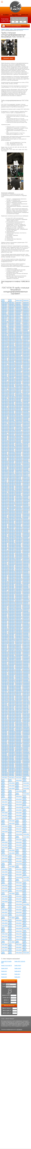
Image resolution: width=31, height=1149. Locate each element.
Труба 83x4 (18, 738)
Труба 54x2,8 (26, 621)
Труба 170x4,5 (24, 931)
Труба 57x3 (11, 643)
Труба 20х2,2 (12, 417)
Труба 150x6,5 (24, 909)
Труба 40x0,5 (12, 547)
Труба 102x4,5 (24, 796)
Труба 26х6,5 (5, 471)
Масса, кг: (6, 1002)
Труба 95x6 (25, 772)
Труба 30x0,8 (26, 490)
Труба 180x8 (5, 950)
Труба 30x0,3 (26, 489)
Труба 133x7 (5, 888)
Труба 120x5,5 (10, 842)
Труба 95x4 (25, 771)
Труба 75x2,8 (19, 712)
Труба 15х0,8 (12, 371)
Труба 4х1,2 (26, 304)
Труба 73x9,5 (19, 709)
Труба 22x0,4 (19, 428)
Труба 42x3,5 (19, 564)
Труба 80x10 (5, 735)
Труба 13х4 (25, 359)
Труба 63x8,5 (5, 668)
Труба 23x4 (11, 443)
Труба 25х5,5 (19, 461)
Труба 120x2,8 (17, 837)
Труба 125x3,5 (24, 853)
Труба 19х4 (11, 411)
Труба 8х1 (18, 323)
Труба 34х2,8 (19, 512)
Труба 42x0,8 (12, 559)
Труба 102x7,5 (10, 802)
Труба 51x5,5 (12, 606)
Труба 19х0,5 (12, 405)
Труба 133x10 (19, 890)
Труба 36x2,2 (5, 531)
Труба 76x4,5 (19, 722)
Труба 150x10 (19, 915)
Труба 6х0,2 (11, 310)
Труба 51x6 (18, 606)
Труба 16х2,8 (12, 383)
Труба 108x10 (19, 818)
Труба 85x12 (26, 752)
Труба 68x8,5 (12, 688)
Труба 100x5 (26, 783)
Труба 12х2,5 (26, 351)
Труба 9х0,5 (18, 327)
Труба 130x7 (19, 871)
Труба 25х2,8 (26, 458)
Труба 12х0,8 (19, 348)
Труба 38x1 (25, 537)
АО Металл (19, 1029)
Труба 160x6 (5, 923)
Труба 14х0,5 (12, 362)
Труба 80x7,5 (26, 733)
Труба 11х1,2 (5, 342)
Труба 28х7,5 (5, 489)
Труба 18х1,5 (26, 398)
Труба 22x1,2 (26, 430)
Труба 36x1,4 (26, 528)
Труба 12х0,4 (26, 346)
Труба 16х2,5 (5, 383)
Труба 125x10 (3, 864)
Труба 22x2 (4, 433)
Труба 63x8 (25, 666)
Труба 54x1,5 (12, 619)
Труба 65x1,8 (26, 671)
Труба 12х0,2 (12, 346)
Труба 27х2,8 (19, 475)
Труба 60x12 (12, 659)
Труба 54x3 (4, 622)
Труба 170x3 (26, 928)
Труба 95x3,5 (19, 771)
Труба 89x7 (11, 758)
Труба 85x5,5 (5, 749)
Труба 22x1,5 (12, 431)
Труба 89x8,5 (5, 759)
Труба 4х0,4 (18, 302)
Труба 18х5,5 (5, 404)
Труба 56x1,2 (26, 628)
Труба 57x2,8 (5, 643)
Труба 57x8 (4, 647)
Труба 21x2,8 (12, 426)
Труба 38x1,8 (5, 540)
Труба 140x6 (5, 898)
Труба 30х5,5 (5, 498)
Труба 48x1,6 (5, 581)
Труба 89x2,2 (12, 753)
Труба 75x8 (18, 716)
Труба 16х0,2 (19, 377)
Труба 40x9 (25, 556)
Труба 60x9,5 (26, 658)
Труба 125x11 (10, 864)
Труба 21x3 (18, 426)
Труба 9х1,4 (26, 329)
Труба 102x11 (24, 804)
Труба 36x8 (18, 536)
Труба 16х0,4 (5, 379)
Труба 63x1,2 (26, 659)
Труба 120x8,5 (24, 845)
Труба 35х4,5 (12, 524)
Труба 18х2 (18, 399)
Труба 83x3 (25, 737)
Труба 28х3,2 (26, 484)
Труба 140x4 (5, 896)
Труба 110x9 (19, 831)
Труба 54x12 (5, 628)
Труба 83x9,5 (12, 743)
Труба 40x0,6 (19, 547)
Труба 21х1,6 (5, 424)
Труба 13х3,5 (19, 359)
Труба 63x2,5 (19, 662)
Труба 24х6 (4, 453)
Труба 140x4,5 (10, 896)
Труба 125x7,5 (24, 858)
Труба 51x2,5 (12, 603)
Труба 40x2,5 (5, 552)
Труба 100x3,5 (3, 783)
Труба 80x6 (4, 733)
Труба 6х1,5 (26, 312)
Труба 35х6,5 (12, 525)
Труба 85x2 (18, 744)
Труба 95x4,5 (5, 772)
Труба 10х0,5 (12, 333)
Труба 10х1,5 (26, 334)
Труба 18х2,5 (5, 401)
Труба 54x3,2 (12, 622)
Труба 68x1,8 (5, 683)
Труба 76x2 (18, 719)
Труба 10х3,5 (5, 339)
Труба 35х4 (4, 524)
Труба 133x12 (3, 893)
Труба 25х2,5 (19, 458)
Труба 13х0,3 (12, 354)
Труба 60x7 (18, 656)
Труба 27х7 (4, 480)
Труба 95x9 (11, 775)
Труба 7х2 (4, 320)
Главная (3, 29)
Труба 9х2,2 (4, 332)
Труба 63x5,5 (19, 665)
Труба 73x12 (12, 711)
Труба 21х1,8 (12, 424)
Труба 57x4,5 (12, 644)
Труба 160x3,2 (17, 917)
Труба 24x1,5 (19, 448)
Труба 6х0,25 (19, 310)
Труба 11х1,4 (12, 342)
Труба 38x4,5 (12, 543)
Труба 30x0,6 (19, 490)
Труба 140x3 (12, 893)
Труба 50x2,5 (5, 593)
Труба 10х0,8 (26, 333)
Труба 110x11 (10, 834)
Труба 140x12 (19, 904)
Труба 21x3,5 (5, 427)
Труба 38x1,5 (19, 539)
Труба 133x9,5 (10, 890)
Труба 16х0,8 (26, 379)
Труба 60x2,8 (12, 653)
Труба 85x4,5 (19, 747)
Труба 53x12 (5, 618)
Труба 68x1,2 (5, 681)
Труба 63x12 (12, 669)
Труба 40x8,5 (19, 556)
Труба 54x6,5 (26, 624)
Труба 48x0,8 (26, 578)
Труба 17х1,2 (12, 389)
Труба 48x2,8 (12, 583)
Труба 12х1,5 (19, 349)
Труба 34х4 (18, 514)
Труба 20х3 (4, 418)
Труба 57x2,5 (26, 641)
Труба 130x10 (3, 877)
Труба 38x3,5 (26, 542)
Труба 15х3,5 (19, 376)
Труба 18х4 (11, 402)
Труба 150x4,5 (24, 907)
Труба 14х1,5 (26, 364)
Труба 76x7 (25, 724)
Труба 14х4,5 (19, 368)
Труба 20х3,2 (12, 418)
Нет (23, 21)
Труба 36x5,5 (12, 534)
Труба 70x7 (25, 697)
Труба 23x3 (18, 442)
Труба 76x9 (25, 725)
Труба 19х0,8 (26, 405)
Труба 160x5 (19, 920)
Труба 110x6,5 (10, 829)
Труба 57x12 (19, 649)
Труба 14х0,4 (5, 362)
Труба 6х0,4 (4, 311)
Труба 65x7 (11, 677)
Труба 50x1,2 (12, 590)
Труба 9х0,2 (26, 326)
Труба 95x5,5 (19, 772)
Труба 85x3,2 (26, 746)
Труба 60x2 (18, 652)
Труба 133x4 (19, 882)
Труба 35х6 (4, 525)
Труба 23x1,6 (5, 440)
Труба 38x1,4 (12, 539)
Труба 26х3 (4, 468)
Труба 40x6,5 (19, 555)
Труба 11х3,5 (26, 345)
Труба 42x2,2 (12, 562)
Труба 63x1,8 (26, 661)
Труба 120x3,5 (10, 839)
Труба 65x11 (5, 680)
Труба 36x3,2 (5, 533)
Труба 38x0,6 (12, 537)
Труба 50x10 (12, 599)
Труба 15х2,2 (12, 374)
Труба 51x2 (25, 602)
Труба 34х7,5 (12, 517)
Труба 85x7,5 (5, 750)
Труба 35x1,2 (5, 520)
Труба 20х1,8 (26, 415)
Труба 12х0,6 (12, 348)
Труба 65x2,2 (12, 672)
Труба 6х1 (4, 312)
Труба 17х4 (11, 393)
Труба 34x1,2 (19, 509)
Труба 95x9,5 (19, 775)
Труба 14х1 (4, 364)
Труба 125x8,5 (10, 861)
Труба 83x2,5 (12, 737)
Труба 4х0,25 (5, 302)
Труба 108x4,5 (24, 810)
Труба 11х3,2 (19, 345)
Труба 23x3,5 (5, 443)
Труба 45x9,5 (12, 578)
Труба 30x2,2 (26, 493)
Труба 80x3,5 (26, 730)
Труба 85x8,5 (18, 750)
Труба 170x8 (19, 936)
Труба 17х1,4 (19, 389)
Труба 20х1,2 (26, 414)
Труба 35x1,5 (19, 520)
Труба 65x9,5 (19, 678)
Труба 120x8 (19, 845)
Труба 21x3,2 (26, 426)
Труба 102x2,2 (3, 794)
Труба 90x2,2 (26, 760)
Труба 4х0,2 (26, 300)
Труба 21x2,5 (5, 426)
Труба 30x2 (18, 493)
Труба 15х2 (4, 374)
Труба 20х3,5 (19, 418)
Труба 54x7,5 (12, 625)
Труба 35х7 (18, 525)
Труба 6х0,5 (11, 311)
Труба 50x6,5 (19, 596)
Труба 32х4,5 (19, 505)
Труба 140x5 (19, 896)
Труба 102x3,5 (10, 796)
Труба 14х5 (25, 368)
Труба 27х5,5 (12, 478)
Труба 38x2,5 (26, 540)
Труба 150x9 (5, 915)
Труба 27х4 (18, 477)
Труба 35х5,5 (26, 524)
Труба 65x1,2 (26, 669)
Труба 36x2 (25, 530)
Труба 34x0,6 (26, 508)
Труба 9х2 (25, 330)
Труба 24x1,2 (5, 448)
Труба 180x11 (10, 952)
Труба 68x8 (4, 688)
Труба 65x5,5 (19, 675)
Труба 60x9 (18, 658)
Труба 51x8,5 (26, 608)
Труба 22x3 (11, 434)
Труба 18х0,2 (19, 395)
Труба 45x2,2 (5, 572)
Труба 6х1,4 (18, 312)
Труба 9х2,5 (11, 332)
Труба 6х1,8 (11, 314)
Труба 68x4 (4, 686)
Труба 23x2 (18, 440)
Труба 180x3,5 (24, 942)
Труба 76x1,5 (12, 719)
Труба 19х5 (25, 411)
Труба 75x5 (4, 715)
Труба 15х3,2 (12, 376)
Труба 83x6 (18, 740)
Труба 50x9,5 (5, 599)
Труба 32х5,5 (5, 506)
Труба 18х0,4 (5, 396)
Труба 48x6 (11, 586)
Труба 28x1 (4, 481)
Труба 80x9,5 (26, 734)
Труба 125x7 (19, 858)
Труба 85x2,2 (26, 744)
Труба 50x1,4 (19, 590)
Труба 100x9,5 (3, 791)
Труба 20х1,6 (19, 415)
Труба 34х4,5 (26, 514)
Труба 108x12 (3, 820)
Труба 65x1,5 (12, 671)
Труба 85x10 (12, 752)
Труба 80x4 (4, 731)
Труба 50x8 (11, 597)
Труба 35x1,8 (5, 521)
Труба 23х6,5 (19, 445)
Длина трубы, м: (7, 1013)
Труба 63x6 (25, 665)
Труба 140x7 (19, 898)
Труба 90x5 (25, 763)
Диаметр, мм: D (6, 995)
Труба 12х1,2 (5, 349)
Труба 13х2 (4, 358)
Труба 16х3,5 (5, 384)
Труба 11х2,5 (26, 343)
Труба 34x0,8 (5, 509)
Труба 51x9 (4, 609)
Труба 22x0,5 (26, 428)
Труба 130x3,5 (24, 866)
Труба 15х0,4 (19, 370)
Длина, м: (6, 1000)
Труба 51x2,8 (19, 603)
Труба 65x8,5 (5, 678)
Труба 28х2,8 (12, 484)
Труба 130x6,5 (10, 872)
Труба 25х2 (4, 458)
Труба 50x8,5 (19, 597)
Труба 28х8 (11, 489)
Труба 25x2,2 (12, 458)
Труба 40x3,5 (5, 553)
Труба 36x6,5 (26, 534)
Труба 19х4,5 (19, 411)
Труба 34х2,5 (12, 512)
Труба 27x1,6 (12, 474)
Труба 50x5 (25, 594)
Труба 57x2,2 (19, 641)
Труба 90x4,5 (19, 763)
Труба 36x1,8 (19, 530)
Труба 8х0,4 (18, 321)
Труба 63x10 (26, 668)
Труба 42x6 (25, 565)
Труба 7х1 (18, 317)
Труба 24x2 (11, 449)
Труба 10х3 (18, 337)
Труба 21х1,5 (26, 423)
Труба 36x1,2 (19, 528)
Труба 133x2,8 (17, 880)
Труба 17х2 (18, 390)
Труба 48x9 (25, 587)
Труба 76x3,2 (26, 721)
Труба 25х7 (11, 462)
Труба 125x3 (12, 853)
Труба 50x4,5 (19, 594)
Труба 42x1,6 (19, 561)
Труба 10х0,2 (19, 332)
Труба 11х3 (11, 345)
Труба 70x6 (11, 697)
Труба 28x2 (18, 483)
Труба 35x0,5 (5, 518)
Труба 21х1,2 (12, 423)
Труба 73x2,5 (19, 703)
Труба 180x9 (19, 950)
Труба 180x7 (19, 947)
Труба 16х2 (18, 381)
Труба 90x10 (12, 768)
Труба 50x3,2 (26, 593)
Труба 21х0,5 (12, 421)
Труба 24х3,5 (26, 451)
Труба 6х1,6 (4, 314)
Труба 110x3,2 (17, 823)
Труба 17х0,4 (5, 387)
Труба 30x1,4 (19, 492)
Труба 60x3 (18, 653)
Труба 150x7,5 (10, 912)
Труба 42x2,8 (26, 562)
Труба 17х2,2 (26, 390)
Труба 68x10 (5, 690)
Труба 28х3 (18, 484)
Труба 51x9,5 (12, 609)
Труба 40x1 (4, 549)
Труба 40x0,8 (26, 547)
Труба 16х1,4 (19, 380)
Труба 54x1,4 (5, 619)
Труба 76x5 (25, 722)
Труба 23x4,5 (19, 443)
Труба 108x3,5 (10, 810)
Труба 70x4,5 (19, 696)
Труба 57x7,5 (26, 646)
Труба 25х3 (4, 459)
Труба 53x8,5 (26, 615)
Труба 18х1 (4, 398)
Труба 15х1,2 (26, 371)
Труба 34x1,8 (19, 511)
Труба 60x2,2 (26, 652)
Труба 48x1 (4, 580)
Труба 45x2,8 (19, 572)
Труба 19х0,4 (5, 405)
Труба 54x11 (26, 627)
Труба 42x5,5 (19, 565)
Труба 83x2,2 (5, 737)
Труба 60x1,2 (12, 650)
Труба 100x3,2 (24, 780)
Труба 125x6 (5, 858)
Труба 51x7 (4, 608)
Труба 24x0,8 (19, 446)
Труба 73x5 (11, 706)
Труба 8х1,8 (26, 324)
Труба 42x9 (11, 568)
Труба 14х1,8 (12, 365)
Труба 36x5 (4, 534)
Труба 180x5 (19, 944)
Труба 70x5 (25, 696)
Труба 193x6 (26, 952)
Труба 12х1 (25, 348)
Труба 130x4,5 (10, 869)
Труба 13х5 (11, 361)
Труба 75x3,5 (12, 713)
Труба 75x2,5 (12, 712)
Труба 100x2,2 (24, 777)
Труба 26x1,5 (12, 465)
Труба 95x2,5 (19, 769)
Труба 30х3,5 (5, 496)
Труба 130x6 (5, 871)
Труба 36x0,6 (26, 527)
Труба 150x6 (19, 909)
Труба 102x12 (3, 807)
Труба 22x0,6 (5, 430)
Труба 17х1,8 (12, 390)
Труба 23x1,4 (19, 439)
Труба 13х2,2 (12, 358)
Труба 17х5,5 (5, 395)
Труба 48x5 (25, 584)
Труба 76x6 (11, 724)
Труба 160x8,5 (10, 926)
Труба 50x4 (11, 594)
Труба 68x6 (4, 687)
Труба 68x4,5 (12, 686)
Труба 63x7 (11, 666)
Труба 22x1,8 (26, 431)
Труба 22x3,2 (19, 434)
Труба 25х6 (25, 461)
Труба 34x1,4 (26, 509)
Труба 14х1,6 (5, 365)
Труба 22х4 (4, 436)
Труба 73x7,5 (19, 708)
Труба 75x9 (4, 718)
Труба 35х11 (12, 527)
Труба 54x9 (4, 627)
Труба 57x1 (25, 639)
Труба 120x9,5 (10, 847)
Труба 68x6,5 (12, 687)
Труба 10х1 (4, 334)
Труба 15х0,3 (12, 370)
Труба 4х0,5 (26, 302)
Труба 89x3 (4, 755)
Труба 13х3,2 (12, 359)
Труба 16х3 (18, 383)
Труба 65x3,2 (12, 674)
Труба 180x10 (3, 952)
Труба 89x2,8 (26, 753)
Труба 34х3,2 (5, 514)
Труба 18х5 (25, 402)
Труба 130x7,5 (24, 872)
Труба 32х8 (4, 508)
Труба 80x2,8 (5, 730)
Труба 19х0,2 (19, 404)
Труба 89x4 (25, 755)
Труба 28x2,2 (26, 483)
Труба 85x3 (18, 746)
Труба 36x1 (11, 528)
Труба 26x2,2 (12, 467)
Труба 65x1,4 (5, 671)
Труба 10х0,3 (26, 332)
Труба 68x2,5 (26, 683)
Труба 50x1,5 (26, 590)
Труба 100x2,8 (10, 780)
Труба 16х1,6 (5, 381)
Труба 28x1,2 (12, 481)
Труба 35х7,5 (26, 525)
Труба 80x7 (18, 733)
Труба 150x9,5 (10, 915)
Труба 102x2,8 (17, 794)
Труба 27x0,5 (19, 471)
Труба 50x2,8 (12, 593)
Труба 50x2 (18, 592)
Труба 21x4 (11, 427)
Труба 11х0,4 (26, 339)
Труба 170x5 (5, 933)
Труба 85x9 (25, 750)
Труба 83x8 (18, 741)
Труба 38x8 (4, 546)
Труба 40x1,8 (12, 550)
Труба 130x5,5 (24, 869)
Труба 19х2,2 (26, 408)
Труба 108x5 (5, 812)
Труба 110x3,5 (24, 823)
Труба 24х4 (4, 452)
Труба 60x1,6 (5, 652)
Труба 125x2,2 (17, 850)
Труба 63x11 (5, 669)
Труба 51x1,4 (26, 600)
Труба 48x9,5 (5, 589)
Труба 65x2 (4, 672)
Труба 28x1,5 (26, 481)
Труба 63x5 (11, 665)
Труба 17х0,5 (12, 387)
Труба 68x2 (11, 683)
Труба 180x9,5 (24, 950)
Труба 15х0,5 (26, 370)
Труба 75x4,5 (26, 713)
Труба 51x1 (11, 600)
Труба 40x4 (11, 553)
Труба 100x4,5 (17, 783)
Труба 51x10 (19, 609)
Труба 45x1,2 (19, 570)
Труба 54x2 (4, 621)
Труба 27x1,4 (26, 473)
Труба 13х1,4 (5, 357)
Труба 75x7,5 (12, 716)
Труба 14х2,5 (5, 367)
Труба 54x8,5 (26, 625)
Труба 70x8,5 (19, 699)
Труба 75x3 (25, 712)
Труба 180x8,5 (10, 950)
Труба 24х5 (18, 452)
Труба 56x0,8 (12, 628)
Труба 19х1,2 (12, 406)
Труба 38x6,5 (12, 545)
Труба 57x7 (18, 646)
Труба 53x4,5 (26, 612)
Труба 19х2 (18, 408)
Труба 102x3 (26, 793)
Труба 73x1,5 (12, 702)
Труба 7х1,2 (26, 317)
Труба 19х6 (11, 412)
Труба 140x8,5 (10, 901)
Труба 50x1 (4, 590)
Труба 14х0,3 (26, 361)
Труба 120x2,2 (3, 837)
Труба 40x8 (11, 556)
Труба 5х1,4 (11, 308)
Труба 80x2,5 (26, 728)
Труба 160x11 (10, 928)
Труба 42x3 (4, 564)
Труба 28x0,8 (26, 480)
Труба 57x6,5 (12, 646)
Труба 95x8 (25, 774)
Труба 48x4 (11, 584)
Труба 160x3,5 (24, 917)
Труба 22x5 (18, 436)
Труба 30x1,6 (5, 493)
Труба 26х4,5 (5, 470)
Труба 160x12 (19, 928)
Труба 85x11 (19, 752)
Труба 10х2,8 (12, 337)
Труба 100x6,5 (17, 785)
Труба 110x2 (12, 820)
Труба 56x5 (11, 634)
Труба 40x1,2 (12, 549)
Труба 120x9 (5, 847)
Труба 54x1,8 (26, 619)
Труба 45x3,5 (12, 574)
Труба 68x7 (18, 687)
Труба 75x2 (25, 711)
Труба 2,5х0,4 (10, 300)
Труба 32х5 (25, 505)
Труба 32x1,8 (19, 502)
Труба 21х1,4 (19, 423)
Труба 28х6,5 (19, 487)
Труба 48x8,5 (19, 587)
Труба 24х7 (18, 453)
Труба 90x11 (19, 768)
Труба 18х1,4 (19, 398)
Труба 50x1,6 (5, 592)
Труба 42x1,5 (12, 561)
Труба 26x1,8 (26, 465)
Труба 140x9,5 (24, 901)
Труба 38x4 (4, 543)
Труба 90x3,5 (5, 763)
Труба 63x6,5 (5, 666)
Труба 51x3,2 (5, 605)
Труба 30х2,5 (5, 495)
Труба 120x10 (19, 847)
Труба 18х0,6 (19, 396)
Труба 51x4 (18, 605)
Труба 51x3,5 (12, 605)
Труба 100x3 (19, 780)
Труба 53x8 (18, 615)
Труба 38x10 (5, 547)
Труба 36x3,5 (12, 533)
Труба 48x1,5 (26, 580)
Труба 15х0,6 (5, 371)
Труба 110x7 (19, 828)
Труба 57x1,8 (5, 641)
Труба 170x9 (5, 939)
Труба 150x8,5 (24, 912)
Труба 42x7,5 (19, 567)
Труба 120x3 (26, 836)
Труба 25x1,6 (19, 456)
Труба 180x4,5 (10, 944)
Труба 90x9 (25, 766)
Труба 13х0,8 (12, 355)
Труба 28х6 (11, 487)
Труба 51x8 (18, 608)
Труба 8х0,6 (4, 323)
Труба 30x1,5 (26, 492)
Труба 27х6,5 (26, 478)
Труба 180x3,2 (17, 942)
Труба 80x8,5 (12, 734)
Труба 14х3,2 (26, 367)
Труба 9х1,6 (11, 330)
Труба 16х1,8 (12, 381)
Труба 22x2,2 (12, 433)
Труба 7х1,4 (4, 318)
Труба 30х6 (11, 498)
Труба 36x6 (18, 534)
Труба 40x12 (26, 558)
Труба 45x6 (18, 575)
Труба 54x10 (19, 627)
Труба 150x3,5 (10, 907)
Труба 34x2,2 (5, 512)
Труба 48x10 (12, 589)
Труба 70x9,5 (5, 700)
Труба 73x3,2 (12, 705)
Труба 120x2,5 (10, 837)
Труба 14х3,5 (5, 368)
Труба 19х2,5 (5, 409)
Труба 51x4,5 (26, 605)
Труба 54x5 (4, 624)
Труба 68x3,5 (26, 684)
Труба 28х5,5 (5, 487)
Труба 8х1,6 (18, 324)
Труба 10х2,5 (5, 337)
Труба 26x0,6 (5, 464)
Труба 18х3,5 (5, 402)
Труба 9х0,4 (11, 327)
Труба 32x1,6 (12, 502)
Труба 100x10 (10, 791)
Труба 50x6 (11, 596)
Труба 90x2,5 (5, 762)
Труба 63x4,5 (5, 665)
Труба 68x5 (18, 686)
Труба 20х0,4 (19, 412)
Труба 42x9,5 (19, 568)
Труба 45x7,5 (12, 577)
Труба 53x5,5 (12, 614)
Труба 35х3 (11, 522)
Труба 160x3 (12, 917)
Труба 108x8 (19, 815)
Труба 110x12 (19, 834)
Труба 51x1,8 (19, 602)
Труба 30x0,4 (5, 490)
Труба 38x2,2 (19, 540)
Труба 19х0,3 (26, 404)
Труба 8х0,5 (26, 321)
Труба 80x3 (11, 730)
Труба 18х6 (11, 404)
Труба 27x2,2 (5, 475)
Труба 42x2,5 (19, 562)
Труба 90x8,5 (19, 766)
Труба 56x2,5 (19, 631)
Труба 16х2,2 (26, 381)
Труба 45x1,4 (26, 570)
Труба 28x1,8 (12, 483)
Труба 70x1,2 (12, 691)
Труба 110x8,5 (10, 831)
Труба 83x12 (5, 744)
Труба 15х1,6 (19, 373)
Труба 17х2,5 (5, 392)
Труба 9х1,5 (4, 330)
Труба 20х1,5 (12, 415)
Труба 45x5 (4, 575)
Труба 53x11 (26, 617)
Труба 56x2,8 (26, 631)
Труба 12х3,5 (26, 352)
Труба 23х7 (25, 445)
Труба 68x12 (19, 690)
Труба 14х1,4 (19, 364)
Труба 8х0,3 (11, 321)
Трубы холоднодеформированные (21, 29)
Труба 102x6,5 (24, 799)
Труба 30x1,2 (12, 492)
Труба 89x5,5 (19, 756)
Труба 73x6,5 (5, 708)
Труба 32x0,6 (26, 499)
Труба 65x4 (25, 674)
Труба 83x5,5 (12, 740)
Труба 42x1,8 (26, 561)
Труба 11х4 (4, 346)
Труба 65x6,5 (5, 677)
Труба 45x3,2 (5, 574)
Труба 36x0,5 (19, 527)
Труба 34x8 (18, 517)
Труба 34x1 (11, 509)
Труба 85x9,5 (5, 752)
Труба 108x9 (5, 818)
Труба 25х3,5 (19, 459)
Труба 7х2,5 (18, 320)
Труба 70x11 (19, 700)
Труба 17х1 (4, 389)
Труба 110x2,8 (3, 823)
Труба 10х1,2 (12, 334)
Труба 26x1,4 (5, 465)
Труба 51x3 (25, 603)
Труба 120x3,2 (3, 839)
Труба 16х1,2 (12, 380)
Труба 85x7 (25, 749)
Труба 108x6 (19, 812)
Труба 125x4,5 (10, 855)
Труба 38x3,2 (19, 542)
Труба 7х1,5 (11, 318)
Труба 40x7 (25, 555)
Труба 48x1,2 (12, 580)
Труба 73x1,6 (19, 702)
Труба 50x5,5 (5, 596)
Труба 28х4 (11, 486)
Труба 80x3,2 (19, 730)
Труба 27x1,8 (19, 474)
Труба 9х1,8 (18, 330)
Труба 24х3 (11, 451)
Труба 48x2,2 (26, 581)
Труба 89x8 (25, 758)
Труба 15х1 (18, 371)
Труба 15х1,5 (12, 373)
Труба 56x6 (25, 634)
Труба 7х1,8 (26, 318)
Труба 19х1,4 (19, 406)
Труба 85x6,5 (19, 749)
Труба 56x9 (11, 637)
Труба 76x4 (11, 722)
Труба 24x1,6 (26, 448)
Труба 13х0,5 (26, 354)
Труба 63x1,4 (5, 661)
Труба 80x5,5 (26, 731)
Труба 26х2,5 (19, 467)
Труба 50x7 (25, 596)
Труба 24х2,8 (5, 451)
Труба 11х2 (11, 343)
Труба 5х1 (25, 307)
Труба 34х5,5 (12, 515)
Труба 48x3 (18, 583)
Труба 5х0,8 (18, 307)
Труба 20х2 (4, 417)
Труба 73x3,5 (19, 705)
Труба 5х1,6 (26, 308)
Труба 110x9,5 (24, 831)
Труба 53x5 (4, 614)
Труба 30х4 (11, 496)
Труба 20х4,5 (5, 420)
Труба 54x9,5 (12, 627)
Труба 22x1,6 (19, 431)
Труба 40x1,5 (26, 549)
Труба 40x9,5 (5, 558)
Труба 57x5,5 (26, 644)
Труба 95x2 (4, 769)
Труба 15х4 (25, 376)
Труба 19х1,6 (5, 408)
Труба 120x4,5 (24, 839)
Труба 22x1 (18, 430)
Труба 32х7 (18, 506)
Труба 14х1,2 (12, 364)
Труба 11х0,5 (5, 340)
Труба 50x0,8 (26, 589)
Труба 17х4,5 (19, 393)
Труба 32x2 (25, 502)
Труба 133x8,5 (24, 888)
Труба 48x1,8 (12, 581)
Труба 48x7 (25, 586)
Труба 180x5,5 (24, 944)
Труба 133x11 (24, 890)
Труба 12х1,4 (12, 349)
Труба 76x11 (19, 727)
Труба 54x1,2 (26, 618)
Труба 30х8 (11, 499)
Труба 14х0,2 (19, 361)
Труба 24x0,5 (5, 446)
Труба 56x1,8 (26, 630)
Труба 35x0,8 (19, 518)
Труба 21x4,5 (19, 427)
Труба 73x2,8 (26, 703)
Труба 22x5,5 (26, 436)
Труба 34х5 (4, 515)
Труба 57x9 (18, 647)
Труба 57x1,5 (19, 640)
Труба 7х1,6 (18, 318)
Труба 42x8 (25, 567)
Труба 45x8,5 (26, 577)
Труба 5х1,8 (4, 310)
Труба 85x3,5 (5, 747)
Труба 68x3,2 (19, 684)
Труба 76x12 (26, 727)
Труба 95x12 (12, 777)
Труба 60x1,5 (26, 650)
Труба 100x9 (26, 788)
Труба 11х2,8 (5, 345)
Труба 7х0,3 (11, 315)
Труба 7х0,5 (26, 315)
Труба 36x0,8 (5, 528)
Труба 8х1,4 (4, 324)
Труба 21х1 (4, 423)
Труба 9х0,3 (4, 327)
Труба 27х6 (18, 478)
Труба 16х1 (4, 380)
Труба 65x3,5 (19, 674)
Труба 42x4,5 (5, 565)
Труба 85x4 (11, 747)
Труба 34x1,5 (5, 511)
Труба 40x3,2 (26, 552)
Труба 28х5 (25, 486)
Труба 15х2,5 (19, 374)
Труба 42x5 (11, 565)
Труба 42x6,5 (5, 567)
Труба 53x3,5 (12, 612)
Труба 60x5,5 (5, 656)
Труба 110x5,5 (24, 826)
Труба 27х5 (4, 478)
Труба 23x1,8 (12, 440)
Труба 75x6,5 (26, 715)
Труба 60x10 (5, 659)
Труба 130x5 (19, 869)
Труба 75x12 (5, 719)
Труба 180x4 (5, 944)
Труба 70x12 (26, 700)
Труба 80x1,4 (5, 728)
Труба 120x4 (19, 839)
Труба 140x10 (3, 904)
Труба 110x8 (5, 831)
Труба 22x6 (4, 437)
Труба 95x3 (4, 771)
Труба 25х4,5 (5, 461)
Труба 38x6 (4, 545)
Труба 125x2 (12, 850)
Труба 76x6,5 (19, 724)
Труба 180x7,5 (24, 947)
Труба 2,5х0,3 (3, 300)
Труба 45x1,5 (5, 571)
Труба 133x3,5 (10, 882)
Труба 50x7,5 (5, 597)
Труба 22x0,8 (12, 430)
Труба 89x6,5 (5, 758)
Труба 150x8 (19, 912)
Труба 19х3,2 (26, 409)
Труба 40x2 (18, 550)
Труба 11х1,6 (26, 342)
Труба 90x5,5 (5, 765)
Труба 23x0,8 (26, 437)
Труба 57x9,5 (26, 647)
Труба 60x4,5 (19, 655)
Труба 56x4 (25, 633)
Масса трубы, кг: (7, 1010)
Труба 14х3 (18, 367)
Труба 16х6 (11, 386)
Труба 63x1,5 (12, 661)
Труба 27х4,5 (26, 477)
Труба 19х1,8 (12, 408)
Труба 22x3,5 (26, 434)
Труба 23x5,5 (5, 445)
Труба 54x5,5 (12, 624)
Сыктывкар (19, 15)
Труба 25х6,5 (5, 462)
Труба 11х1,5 (19, 342)
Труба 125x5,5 (24, 855)
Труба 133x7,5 (10, 888)
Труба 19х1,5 (26, 406)
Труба (3, 984)
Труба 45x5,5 (12, 575)
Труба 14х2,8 (12, 367)
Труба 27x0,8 (5, 473)
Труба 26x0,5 (26, 462)
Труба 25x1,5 (12, 456)
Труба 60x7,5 (26, 656)
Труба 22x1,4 (5, 431)
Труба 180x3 (12, 941)
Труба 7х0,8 (11, 317)
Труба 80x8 (4, 734)
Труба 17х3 (18, 392)
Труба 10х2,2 (26, 336)
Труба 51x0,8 (5, 600)
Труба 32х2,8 (19, 503)
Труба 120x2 (26, 834)
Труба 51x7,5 (12, 608)
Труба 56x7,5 (19, 636)
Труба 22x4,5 (12, 436)
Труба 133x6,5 (24, 885)
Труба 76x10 (12, 727)
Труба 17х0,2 (19, 386)
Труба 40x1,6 (5, 550)
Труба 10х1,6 (5, 336)
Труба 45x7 (4, 577)
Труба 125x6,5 (10, 858)
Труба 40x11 (19, 558)
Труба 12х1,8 (5, 351)
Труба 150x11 (24, 915)
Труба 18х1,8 (12, 399)
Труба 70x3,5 (5, 696)
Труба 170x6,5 (24, 934)
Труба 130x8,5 (10, 874)
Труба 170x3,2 (3, 931)
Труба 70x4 (11, 696)
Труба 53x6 (18, 614)
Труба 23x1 (4, 439)
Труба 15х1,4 (5, 373)
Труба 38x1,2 (5, 539)
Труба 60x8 (4, 658)
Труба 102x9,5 (10, 804)
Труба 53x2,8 (19, 611)
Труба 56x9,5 (19, 637)
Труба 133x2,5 (10, 880)
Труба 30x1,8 (12, 493)
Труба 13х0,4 (19, 354)
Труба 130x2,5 (24, 864)
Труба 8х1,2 (26, 323)
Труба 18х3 (18, 401)
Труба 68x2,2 (19, 683)
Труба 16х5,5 (5, 386)
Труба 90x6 (11, 765)
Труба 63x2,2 (12, 662)
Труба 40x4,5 (19, 553)
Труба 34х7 (4, 517)
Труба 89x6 (25, 756)
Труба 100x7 (26, 785)
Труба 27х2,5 (12, 475)
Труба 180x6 (5, 947)
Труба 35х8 (4, 527)
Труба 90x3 (18, 762)
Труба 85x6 (11, 749)
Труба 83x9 (4, 743)
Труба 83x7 (4, 741)
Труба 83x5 (4, 740)
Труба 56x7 (11, 636)
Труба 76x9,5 (5, 727)
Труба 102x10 (19, 804)
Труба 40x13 (5, 559)
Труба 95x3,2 (12, 771)
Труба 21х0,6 (19, 421)
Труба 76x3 (18, 721)
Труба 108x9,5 (10, 818)
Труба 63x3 (4, 664)
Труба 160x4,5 (10, 920)
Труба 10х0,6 (19, 333)
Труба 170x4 (19, 931)
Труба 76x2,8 (12, 721)
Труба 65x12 (12, 680)
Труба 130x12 (19, 877)
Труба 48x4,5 (19, 584)
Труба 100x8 (12, 788)
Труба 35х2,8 (5, 522)
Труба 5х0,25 (12, 305)
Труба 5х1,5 (18, 308)
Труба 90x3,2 (26, 762)
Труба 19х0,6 (19, 405)
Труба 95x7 (11, 774)
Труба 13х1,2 (26, 355)
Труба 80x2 (11, 728)
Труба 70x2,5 (5, 694)
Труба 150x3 (26, 904)
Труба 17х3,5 (5, 393)
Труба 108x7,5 (10, 815)
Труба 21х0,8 (26, 421)
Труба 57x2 (11, 641)
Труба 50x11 (19, 599)
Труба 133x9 (5, 890)
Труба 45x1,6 (12, 571)
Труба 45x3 (25, 572)
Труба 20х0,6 (5, 414)
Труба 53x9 (4, 617)
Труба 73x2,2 (12, 703)
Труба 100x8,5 (17, 788)
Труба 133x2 (26, 877)
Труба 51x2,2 (5, 603)
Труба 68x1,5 (19, 681)
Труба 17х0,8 (26, 387)
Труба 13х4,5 (5, 361)
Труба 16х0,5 (12, 379)
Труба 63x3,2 (12, 664)
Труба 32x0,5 (19, 499)
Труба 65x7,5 (19, 677)
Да (15, 21)
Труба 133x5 (5, 885)
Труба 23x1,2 (12, 439)
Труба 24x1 (25, 446)
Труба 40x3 (18, 552)
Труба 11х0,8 (19, 340)
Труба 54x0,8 (12, 618)
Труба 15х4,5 (5, 377)
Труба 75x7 (4, 716)
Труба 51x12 (5, 611)
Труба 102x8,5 (24, 802)
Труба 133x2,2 (3, 880)
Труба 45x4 (18, 574)
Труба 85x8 (11, 750)
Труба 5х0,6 (11, 307)
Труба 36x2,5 (12, 531)
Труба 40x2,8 (12, 552)
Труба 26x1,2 (26, 464)
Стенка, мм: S (6, 997)
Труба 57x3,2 (19, 643)
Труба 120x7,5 (10, 845)
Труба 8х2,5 (18, 326)
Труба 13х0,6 (5, 355)
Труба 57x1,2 (5, 640)
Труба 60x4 (11, 655)
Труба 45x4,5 (26, 574)
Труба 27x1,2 (19, 473)
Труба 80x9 (18, 734)
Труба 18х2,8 (12, 401)
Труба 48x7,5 (5, 587)
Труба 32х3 (25, 503)
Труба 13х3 (4, 359)
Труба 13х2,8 (26, 358)
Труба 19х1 (4, 406)
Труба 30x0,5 (12, 490)
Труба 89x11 (5, 760)
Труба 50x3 (18, 593)
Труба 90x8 (11, 766)
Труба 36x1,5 (5, 530)
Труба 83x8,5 (26, 741)
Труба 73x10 (26, 709)
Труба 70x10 (12, 700)
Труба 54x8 (18, 625)
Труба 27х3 (25, 475)
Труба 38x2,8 (5, 542)
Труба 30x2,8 (12, 495)
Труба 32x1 (11, 500)
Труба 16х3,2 (26, 383)
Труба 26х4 (25, 468)
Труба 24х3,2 (19, 451)
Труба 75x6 (18, 715)
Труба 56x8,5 (5, 637)
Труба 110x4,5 (10, 826)
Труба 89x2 (4, 753)
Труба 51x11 (26, 609)
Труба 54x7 (4, 625)
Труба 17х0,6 (19, 387)
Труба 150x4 (19, 906)
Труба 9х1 (11, 329)
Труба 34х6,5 (26, 515)
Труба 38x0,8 (19, 537)
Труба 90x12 (26, 768)
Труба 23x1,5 (26, 439)
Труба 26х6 (25, 470)
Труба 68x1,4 (12, 681)
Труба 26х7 (11, 471)
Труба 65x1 (18, 669)
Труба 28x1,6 (5, 483)
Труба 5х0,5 (4, 307)
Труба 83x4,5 (26, 738)
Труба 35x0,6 (12, 518)
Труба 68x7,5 (26, 687)
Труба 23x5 (25, 443)
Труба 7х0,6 (4, 317)
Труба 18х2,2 (26, 399)
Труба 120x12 (3, 850)
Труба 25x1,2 (26, 455)
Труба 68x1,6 (26, 681)
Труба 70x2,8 (12, 694)
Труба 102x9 (5, 804)
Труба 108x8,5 (24, 815)
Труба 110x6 (5, 828)
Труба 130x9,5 (24, 874)
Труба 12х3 (11, 352)
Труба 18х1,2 (12, 398)
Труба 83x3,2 (5, 738)
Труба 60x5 (25, 655)
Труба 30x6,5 (19, 498)
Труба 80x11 (12, 735)
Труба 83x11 (26, 743)
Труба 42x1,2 (26, 559)
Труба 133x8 (19, 888)
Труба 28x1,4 (19, 481)
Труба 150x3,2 (3, 907)
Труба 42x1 (18, 559)
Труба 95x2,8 (26, 769)
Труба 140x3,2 (17, 893)
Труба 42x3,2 (12, 564)
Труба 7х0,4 (18, 315)
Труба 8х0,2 (26, 320)
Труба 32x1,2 (19, 500)
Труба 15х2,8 (26, 374)
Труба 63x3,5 (19, 664)
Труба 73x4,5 (5, 706)
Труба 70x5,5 (5, 697)
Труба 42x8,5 (5, 568)
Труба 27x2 (25, 474)
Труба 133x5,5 (10, 885)
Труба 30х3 (18, 495)
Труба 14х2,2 (26, 365)
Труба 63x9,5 (19, 668)
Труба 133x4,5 (24, 882)
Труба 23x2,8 (12, 442)
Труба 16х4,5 (19, 384)
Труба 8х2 (4, 326)
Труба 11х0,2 (12, 339)
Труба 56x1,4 (5, 630)
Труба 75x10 (19, 718)
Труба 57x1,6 (26, 640)
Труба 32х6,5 (12, 506)
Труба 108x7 (5, 815)
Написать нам (24, 14)
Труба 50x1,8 (12, 592)
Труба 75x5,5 (12, 715)
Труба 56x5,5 (19, 634)
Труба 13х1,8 (26, 357)
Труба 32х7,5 (26, 506)
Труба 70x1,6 (5, 693)
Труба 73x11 (5, 711)
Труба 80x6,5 (12, 733)
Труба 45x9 (4, 578)
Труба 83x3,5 (12, 738)
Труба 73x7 (11, 708)
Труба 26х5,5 (19, 470)
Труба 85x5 (25, 747)
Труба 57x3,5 (26, 643)
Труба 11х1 (25, 340)
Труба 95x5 (11, 772)
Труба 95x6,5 (5, 774)
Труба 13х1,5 (12, 357)
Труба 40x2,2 (26, 550)
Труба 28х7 (25, 487)
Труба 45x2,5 (12, 572)
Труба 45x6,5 (26, 575)
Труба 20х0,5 (26, 412)
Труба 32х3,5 (5, 505)
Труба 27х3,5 (12, 477)
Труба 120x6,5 (24, 842)
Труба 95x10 (26, 775)
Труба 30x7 (25, 498)
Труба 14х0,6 (19, 362)
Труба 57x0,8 (19, 639)
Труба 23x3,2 (26, 442)
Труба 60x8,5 (12, 658)
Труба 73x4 (25, 705)
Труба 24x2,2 (19, 449)
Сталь (3, 986)
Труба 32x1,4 (26, 500)
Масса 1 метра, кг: (7, 1008)
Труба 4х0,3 (11, 302)
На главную (6, 14)
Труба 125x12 (19, 863)
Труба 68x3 (11, 684)
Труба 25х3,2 (12, 459)
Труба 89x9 (11, 759)
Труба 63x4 (25, 664)
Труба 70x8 (11, 699)
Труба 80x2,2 (19, 728)
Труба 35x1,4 (12, 520)
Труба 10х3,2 (26, 337)
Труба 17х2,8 (12, 392)
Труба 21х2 (18, 424)
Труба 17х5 (25, 393)
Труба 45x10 (19, 578)
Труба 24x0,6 (12, 446)
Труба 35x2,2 (19, 521)
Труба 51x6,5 (26, 606)
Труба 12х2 (11, 351)
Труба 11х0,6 (12, 340)
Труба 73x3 (4, 705)
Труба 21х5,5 (5, 428)
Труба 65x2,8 (26, 672)
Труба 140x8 (5, 901)
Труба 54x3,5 (19, 622)
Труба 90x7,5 (5, 766)
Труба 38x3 (11, 542)
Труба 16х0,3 (26, 377)
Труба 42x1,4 (5, 561)
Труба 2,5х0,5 (19, 300)
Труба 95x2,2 (12, 769)
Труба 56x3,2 (12, 633)
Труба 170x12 (3, 942)
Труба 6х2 (18, 314)
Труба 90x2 (18, 760)
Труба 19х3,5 (5, 411)
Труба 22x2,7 (26, 433)
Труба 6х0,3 (26, 310)
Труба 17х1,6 (5, 390)
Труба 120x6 (19, 842)
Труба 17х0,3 (26, 386)
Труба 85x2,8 (12, 746)
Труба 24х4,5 (12, 452)
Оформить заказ (8, 58)
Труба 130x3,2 (17, 866)
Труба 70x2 (18, 693)
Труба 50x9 (25, 597)
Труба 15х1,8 (26, 373)
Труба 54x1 (18, 618)
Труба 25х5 (11, 461)
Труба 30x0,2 (19, 489)
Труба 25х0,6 (5, 455)
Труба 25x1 (18, 455)
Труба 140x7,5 (24, 899)
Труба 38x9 (18, 546)
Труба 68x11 (12, 690)
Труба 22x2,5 (19, 433)
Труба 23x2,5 (5, 442)
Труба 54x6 (18, 624)
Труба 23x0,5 (12, 437)
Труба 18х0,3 (26, 395)
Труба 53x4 (18, 612)
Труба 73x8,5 (5, 709)
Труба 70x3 (18, 694)
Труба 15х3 (4, 376)
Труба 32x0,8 (5, 500)
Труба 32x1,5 (5, 502)
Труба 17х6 (11, 395)
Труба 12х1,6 (26, 349)
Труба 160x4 (5, 920)
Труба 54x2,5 (19, 621)
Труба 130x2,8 (3, 866)
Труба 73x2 (4, 703)
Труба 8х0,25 (5, 321)
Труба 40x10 (12, 558)
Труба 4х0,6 (4, 304)
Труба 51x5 (4, 606)
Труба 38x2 (11, 540)
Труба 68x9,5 (26, 688)
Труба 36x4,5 (26, 533)
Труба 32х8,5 (12, 508)
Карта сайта (15, 14)
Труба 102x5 (5, 799)
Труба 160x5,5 (24, 920)
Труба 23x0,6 (19, 437)
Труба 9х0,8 (4, 329)
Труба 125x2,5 (24, 850)
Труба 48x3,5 (5, 584)
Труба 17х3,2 (26, 392)
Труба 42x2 (4, 562)
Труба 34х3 (25, 512)
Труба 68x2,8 (5, 684)
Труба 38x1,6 (26, 539)
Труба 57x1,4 (12, 640)
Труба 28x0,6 (19, 480)
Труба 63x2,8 (26, 662)
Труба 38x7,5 (26, 545)
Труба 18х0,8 (26, 396)
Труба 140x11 (10, 904)
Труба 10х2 (18, 336)
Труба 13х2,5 (19, 358)
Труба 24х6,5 (12, 453)
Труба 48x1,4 (19, 580)
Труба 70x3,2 (26, 694)
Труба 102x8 (19, 801)
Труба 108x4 (19, 810)
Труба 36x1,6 (12, 530)
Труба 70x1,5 (26, 691)
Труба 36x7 (4, 536)
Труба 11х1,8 (5, 343)
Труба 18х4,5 (19, 402)
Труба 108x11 (24, 818)
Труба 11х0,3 (19, 339)
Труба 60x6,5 (12, 656)
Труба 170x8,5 (24, 936)
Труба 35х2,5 (26, 521)
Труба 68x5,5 (26, 686)
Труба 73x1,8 (26, 702)
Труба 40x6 (11, 555)
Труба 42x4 (25, 564)
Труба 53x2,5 (12, 611)
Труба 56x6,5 (5, 636)
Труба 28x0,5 (12, 480)
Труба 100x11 (19, 791)
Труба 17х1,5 (26, 389)
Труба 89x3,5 (19, 755)
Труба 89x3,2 (12, 755)
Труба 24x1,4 (12, 448)
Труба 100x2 (19, 777)
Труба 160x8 (5, 925)
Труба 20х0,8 (12, 414)
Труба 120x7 (5, 845)
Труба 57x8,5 (12, 647)
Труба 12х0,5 (5, 348)
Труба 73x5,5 (19, 706)
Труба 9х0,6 (26, 327)
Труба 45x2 (25, 571)
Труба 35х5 (18, 524)
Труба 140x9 (19, 901)
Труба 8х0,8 (11, 323)
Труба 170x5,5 (10, 934)
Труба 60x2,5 (5, 653)
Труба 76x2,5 (5, 721)
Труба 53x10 (19, 617)
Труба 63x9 (11, 668)
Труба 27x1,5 (5, 474)
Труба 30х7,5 (5, 499)
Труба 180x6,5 (10, 947)
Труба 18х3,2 (26, 401)
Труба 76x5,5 (5, 724)
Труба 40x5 (25, 553)
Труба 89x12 (12, 760)
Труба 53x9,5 (12, 617)
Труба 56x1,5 (12, 630)
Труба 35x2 (11, 521)
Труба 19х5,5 (5, 412)
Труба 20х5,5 (19, 420)
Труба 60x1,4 (19, 650)
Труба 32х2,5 (12, 503)
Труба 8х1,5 (11, 324)
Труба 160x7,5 (24, 923)
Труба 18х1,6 (5, 399)
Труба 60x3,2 (26, 653)
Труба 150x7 (5, 912)
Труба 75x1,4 (19, 711)
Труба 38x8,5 (12, 546)
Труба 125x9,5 (24, 861)
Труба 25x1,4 (5, 456)
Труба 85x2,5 (5, 746)
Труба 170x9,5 (10, 939)
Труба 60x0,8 (26, 649)
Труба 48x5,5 (5, 586)
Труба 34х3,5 (12, 514)
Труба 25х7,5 (19, 462)
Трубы (11, 29)
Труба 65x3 (4, 674)
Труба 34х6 (18, 515)
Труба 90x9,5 (5, 768)
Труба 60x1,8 (12, 652)
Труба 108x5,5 (10, 812)
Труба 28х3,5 (5, 486)
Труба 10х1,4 (19, 334)
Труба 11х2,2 (19, 343)
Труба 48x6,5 (19, 586)
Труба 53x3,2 (5, 612)
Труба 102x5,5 (10, 799)
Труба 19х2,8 (12, 409)
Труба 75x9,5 (12, 718)
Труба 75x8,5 (26, 716)
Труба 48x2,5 (5, 583)
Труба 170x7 (5, 936)
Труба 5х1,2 (4, 308)
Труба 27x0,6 (26, 471)
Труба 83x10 (19, 743)
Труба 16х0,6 (19, 379)
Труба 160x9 (19, 925)
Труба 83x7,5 (12, 741)
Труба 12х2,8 (5, 352)
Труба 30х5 (25, 496)
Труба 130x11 (10, 877)
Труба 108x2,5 (10, 807)
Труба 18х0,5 (12, 396)
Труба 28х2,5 (5, 484)
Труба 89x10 (26, 759)
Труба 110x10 (3, 834)
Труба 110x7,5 (24, 829)
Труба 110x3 (12, 823)
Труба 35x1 (25, 518)
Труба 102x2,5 (10, 794)
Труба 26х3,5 (19, 468)
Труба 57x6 (4, 646)
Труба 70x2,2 (26, 693)
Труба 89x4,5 (5, 756)
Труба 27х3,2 (5, 477)
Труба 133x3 (26, 880)
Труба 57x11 (12, 649)
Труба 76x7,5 (5, 725)
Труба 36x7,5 (12, 536)
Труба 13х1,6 (19, 357)
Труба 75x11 (26, 718)
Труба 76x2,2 (26, 719)
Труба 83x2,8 (19, 737)
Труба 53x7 (4, 615)
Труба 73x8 (25, 708)
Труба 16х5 (25, 384)
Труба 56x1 (18, 628)
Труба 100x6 (12, 785)
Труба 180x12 (19, 952)
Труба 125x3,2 (17, 853)
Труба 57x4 (4, 644)
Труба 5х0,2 (4, 305)
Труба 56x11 (5, 639)
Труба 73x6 (25, 706)
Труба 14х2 (18, 365)
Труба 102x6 (19, 799)
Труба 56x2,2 (12, 631)
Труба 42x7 (11, 567)
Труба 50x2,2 (26, 592)
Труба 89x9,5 (19, 759)
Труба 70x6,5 (19, 697)
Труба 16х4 (11, 384)
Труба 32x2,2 (5, 503)
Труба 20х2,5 (19, 417)
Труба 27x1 (11, 473)
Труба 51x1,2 (19, 600)
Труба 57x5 (18, 644)
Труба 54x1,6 (19, 619)
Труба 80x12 (19, 735)
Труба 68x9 (18, 688)
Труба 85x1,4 (12, 744)
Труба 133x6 (19, 885)
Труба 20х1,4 (5, 415)
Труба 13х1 (18, 355)
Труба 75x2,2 (5, 712)
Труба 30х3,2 (26, 495)
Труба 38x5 (18, 543)
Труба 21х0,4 (5, 421)
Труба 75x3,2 (5, 713)
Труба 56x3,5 (19, 633)
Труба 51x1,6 (12, 602)
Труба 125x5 (19, 855)
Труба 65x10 (26, 678)
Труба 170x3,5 (10, 931)
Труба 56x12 (12, 639)
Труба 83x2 (25, 735)
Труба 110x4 (5, 826)
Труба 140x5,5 (24, 896)
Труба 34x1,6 (12, 511)
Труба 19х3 (18, 409)
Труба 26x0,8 (12, 464)
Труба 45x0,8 (5, 570)
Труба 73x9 (11, 709)
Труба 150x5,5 (10, 909)
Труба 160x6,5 (10, 923)
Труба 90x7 (25, 765)
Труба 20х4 (25, 418)
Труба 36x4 (18, 533)
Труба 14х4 (11, 368)
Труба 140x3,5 (24, 893)
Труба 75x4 (18, 713)
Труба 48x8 (11, 587)
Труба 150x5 (5, 909)
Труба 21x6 (11, 428)
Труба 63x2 (4, 662)
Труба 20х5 (11, 420)
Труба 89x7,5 (19, 758)
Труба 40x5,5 (5, 555)
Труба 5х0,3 (18, 305)
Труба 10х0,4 (5, 333)
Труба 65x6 (25, 675)
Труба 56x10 (26, 637)
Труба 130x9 (19, 874)
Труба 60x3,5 (5, 655)
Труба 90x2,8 (12, 762)
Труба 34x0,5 (19, 508)
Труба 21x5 (25, 427)
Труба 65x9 (11, 678)
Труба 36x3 (25, 531)
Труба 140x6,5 (10, 899)
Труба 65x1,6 (19, 671)
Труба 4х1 (18, 304)
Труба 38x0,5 (5, 537)
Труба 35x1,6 (26, 520)
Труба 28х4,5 (19, 486)
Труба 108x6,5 (24, 812)
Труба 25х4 (25, 459)
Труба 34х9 (25, 517)
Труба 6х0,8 (26, 311)
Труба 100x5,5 (3, 785)
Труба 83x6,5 (26, 740)
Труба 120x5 (5, 842)
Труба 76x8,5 (19, 725)
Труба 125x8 (5, 861)
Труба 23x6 (11, 445)
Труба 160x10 (3, 928)
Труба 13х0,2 (5, 354)
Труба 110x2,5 (24, 820)
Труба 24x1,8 (5, 449)
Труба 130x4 (5, 869)
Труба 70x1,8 (12, 693)
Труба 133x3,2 (3, 882)
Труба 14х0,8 (26, 362)
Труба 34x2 (25, 511)
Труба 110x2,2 (17, 820)
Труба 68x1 (25, 680)
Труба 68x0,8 (19, 680)
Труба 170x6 (19, 933)
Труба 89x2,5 (19, 753)
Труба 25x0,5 (26, 453)
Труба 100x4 (12, 783)
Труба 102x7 (5, 801)
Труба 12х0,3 (19, 346)
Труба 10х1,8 (12, 336)
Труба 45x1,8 (19, 571)
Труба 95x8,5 (5, 775)
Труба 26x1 (18, 464)
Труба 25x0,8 (12, 455)
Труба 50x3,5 (5, 594)
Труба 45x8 (18, 577)
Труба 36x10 (26, 536)
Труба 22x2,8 (5, 434)
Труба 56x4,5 (5, 634)
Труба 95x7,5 (19, 774)
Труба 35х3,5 (26, 522)
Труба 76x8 (11, 725)
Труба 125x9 (19, 861)
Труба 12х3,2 (19, 352)
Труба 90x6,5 (19, 765)
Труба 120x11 (24, 847)
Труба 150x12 (3, 917)
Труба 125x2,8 (3, 853)
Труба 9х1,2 (18, 329)
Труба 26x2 (4, 467)
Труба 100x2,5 (3, 780)
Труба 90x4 (11, 763)
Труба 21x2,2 (26, 424)
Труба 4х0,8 (11, 304)
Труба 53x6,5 (26, 614)
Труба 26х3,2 (12, 468)
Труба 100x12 (24, 791)
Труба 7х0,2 (26, 314)
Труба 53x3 (25, 611)
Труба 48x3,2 (26, 583)
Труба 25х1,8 (26, 456)
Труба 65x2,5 (19, 672)
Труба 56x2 (4, 631)
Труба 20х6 (25, 420)
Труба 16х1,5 (26, 380)
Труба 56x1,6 (19, 630)
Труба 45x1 (11, 570)
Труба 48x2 (18, 581)
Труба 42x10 (26, 568)
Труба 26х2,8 (26, 467)
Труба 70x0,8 (26, 690)
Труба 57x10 (5, 649)
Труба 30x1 (4, 492)
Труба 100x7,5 (3, 788)
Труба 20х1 (18, 414)
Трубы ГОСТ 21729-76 (19, 961)
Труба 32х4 (11, 505)
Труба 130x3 (12, 866)
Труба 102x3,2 (3, 796)
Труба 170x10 (19, 939)
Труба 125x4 (5, 855)
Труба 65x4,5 (5, 675)
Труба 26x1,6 (19, 465)
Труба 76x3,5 (5, 722)
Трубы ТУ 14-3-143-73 (6, 965)
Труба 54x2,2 (12, 621)
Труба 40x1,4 (19, 549)
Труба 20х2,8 (26, 417)
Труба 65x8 (25, 677)
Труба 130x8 (5, 874)
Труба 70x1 (4, 691)
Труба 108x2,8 (19, 807)
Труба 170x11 (24, 939)
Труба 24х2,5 (26, 449)
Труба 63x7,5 (19, 666)
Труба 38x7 (18, 545)
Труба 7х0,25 (5, 315)
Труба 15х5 (11, 377)
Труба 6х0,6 (18, 311)
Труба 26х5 (11, 470)
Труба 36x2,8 (19, 531)
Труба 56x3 (4, 633)
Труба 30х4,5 (19, 496)
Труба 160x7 (19, 923)
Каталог (7, 29)
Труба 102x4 (19, 796)
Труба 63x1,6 (19, 661)
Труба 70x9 (25, 699)
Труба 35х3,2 (19, 522)
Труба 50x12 (26, 599)
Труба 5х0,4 (26, 305)
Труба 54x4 (25, 622)
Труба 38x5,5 (26, 543)
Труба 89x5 (11, 756)
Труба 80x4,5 (12, 731)
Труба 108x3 (26, 807)
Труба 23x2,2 (26, 440)
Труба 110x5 (19, 826)
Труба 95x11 (5, 777)
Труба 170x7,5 (10, 936)
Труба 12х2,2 (19, 351)
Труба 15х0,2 (5, 370)
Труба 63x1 (18, 659)
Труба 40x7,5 (5, 556)
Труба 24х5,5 (26, 452)
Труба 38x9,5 (26, 546)
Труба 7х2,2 (11, 320)
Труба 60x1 (4, 650)
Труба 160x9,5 (24, 926)
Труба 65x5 (11, 675)
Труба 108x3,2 (3, 810)
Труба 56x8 (25, 636)
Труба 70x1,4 (19, 691)
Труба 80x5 (18, 731)
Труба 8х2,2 (11, 326)
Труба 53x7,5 (12, 615)
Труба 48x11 (19, 589)
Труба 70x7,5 (5, 699)
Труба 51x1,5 (5, 602)
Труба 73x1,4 (5, 702)
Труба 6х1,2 (11, 312)
